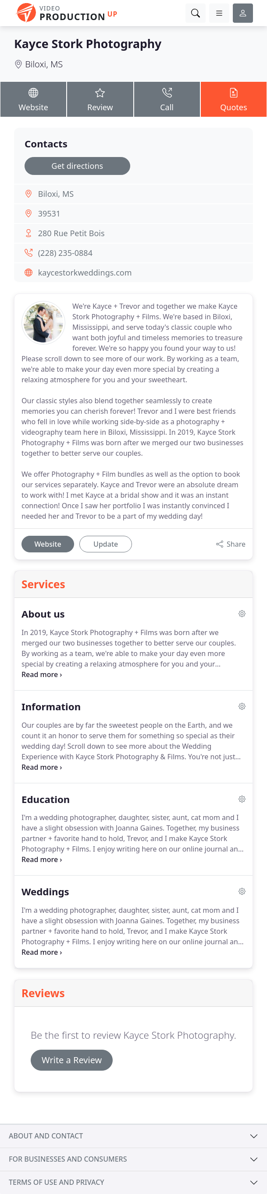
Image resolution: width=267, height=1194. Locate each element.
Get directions (77, 166)
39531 (49, 213)
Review (100, 98)
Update (105, 544)
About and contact (46, 1136)
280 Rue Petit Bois (71, 233)
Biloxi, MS (44, 64)
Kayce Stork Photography (87, 43)
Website (33, 98)
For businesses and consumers (68, 1159)
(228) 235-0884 (65, 253)
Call (167, 98)
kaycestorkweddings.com (85, 272)
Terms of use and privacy (56, 1182)
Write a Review (72, 1060)
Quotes (234, 98)
